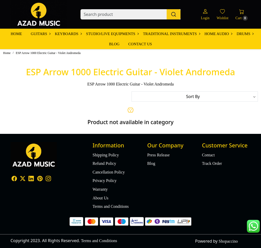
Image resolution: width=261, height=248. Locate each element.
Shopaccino (228, 241)
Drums (245, 34)
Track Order (212, 163)
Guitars (40, 34)
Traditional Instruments (171, 34)
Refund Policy (104, 163)
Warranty (100, 189)
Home (16, 34)
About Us (100, 198)
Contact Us (140, 44)
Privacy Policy (105, 180)
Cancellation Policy (109, 172)
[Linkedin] (31, 179)
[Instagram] (48, 179)
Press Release (158, 155)
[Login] (205, 14)
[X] (22, 179)
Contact (208, 155)
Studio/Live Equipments (112, 34)
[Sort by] (195, 96)
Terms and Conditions (111, 206)
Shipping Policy (106, 155)
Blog (114, 44)
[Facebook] (14, 179)
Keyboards (68, 34)
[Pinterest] (40, 179)
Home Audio (218, 34)
